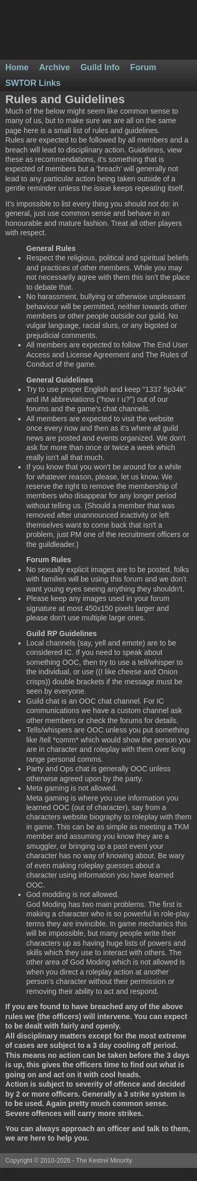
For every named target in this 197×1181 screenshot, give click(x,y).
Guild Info (100, 67)
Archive (54, 67)
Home (16, 67)
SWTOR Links (33, 83)
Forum (143, 67)
